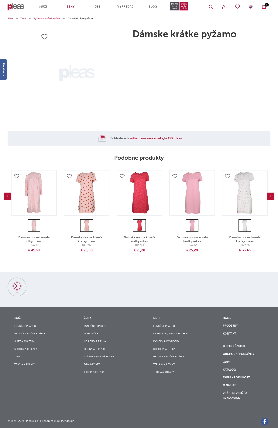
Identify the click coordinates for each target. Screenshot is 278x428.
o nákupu (230, 385)
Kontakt (229, 336)
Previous (7, 196)
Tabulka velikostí (237, 377)
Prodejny (230, 325)
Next (270, 196)
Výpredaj (125, 6)
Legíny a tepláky (94, 349)
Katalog (229, 369)
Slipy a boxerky (24, 341)
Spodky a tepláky (25, 349)
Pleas (10, 18)
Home (227, 318)
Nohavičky (91, 333)
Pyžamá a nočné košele (46, 18)
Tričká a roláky (24, 364)
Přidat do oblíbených (16, 176)
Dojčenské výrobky (166, 341)
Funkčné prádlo (25, 326)
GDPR (227, 361)
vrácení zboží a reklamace (235, 395)
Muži (43, 6)
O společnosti (234, 346)
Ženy (71, 6)
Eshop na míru (51, 421)
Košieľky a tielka (95, 341)
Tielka (18, 356)
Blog (153, 6)
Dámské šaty (92, 364)
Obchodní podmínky (238, 354)
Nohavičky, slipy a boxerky (171, 333)
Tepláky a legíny (164, 364)
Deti (98, 6)
